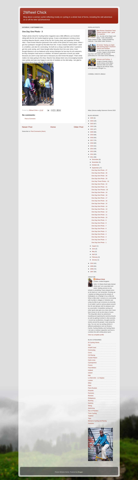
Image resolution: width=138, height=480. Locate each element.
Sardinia (90, 403)
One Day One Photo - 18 (99, 195)
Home (53, 127)
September (95, 168)
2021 (92, 129)
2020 (92, 132)
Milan (89, 383)
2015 (92, 146)
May (93, 251)
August (94, 246)
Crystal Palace (92, 357)
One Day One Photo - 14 (99, 206)
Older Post (78, 127)
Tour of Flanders (93, 411)
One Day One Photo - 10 (99, 217)
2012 (92, 154)
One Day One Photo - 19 (99, 192)
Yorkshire (91, 423)
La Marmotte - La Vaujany (96, 378)
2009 (92, 266)
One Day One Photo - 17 (99, 198)
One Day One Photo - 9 (99, 220)
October (94, 165)
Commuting (91, 350)
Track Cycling (92, 413)
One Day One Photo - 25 (99, 175)
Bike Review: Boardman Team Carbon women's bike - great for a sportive (106, 32)
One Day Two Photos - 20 (100, 189)
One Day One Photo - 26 (99, 173)
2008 (92, 269)
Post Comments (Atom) (38, 131)
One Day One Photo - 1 (99, 242)
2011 (92, 157)
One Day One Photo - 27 (99, 170)
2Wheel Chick (35, 12)
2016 (92, 143)
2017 (92, 140)
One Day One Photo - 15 (99, 203)
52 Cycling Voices (93, 342)
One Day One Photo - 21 (99, 187)
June (93, 249)
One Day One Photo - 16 (99, 201)
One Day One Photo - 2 (99, 239)
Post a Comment (30, 118)
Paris (89, 385)
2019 (92, 134)
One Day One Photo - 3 (99, 237)
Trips (89, 418)
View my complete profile (96, 335)
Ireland (90, 373)
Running (90, 400)
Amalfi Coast (92, 347)
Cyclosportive (92, 362)
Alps (89, 345)
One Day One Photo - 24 (99, 178)
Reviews (90, 395)
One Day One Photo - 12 (99, 212)
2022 (92, 126)
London (90, 380)
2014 (92, 148)
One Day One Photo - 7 (99, 226)
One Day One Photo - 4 (99, 234)
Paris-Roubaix (92, 388)
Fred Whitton (92, 368)
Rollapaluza (92, 398)
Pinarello (91, 390)
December (95, 159)
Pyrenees (91, 393)
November (95, 162)
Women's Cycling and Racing (97, 421)
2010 (92, 263)
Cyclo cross (91, 360)
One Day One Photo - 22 (99, 184)
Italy (89, 375)
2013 (92, 151)
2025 (92, 118)
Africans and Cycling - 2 (104, 59)
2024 (92, 121)
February (95, 257)
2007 (92, 271)
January (94, 260)
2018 (92, 137)
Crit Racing (91, 355)
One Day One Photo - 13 (99, 209)
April (93, 254)
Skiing (90, 405)
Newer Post (27, 127)
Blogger (80, 472)
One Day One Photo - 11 (99, 214)
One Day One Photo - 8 (99, 223)
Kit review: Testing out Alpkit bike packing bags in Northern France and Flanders (106, 46)
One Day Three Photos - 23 (100, 181)
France (90, 365)
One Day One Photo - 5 (99, 231)
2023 (92, 123)
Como (90, 352)
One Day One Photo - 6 (99, 228)
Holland (90, 370)
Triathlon (91, 416)
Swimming (91, 408)
